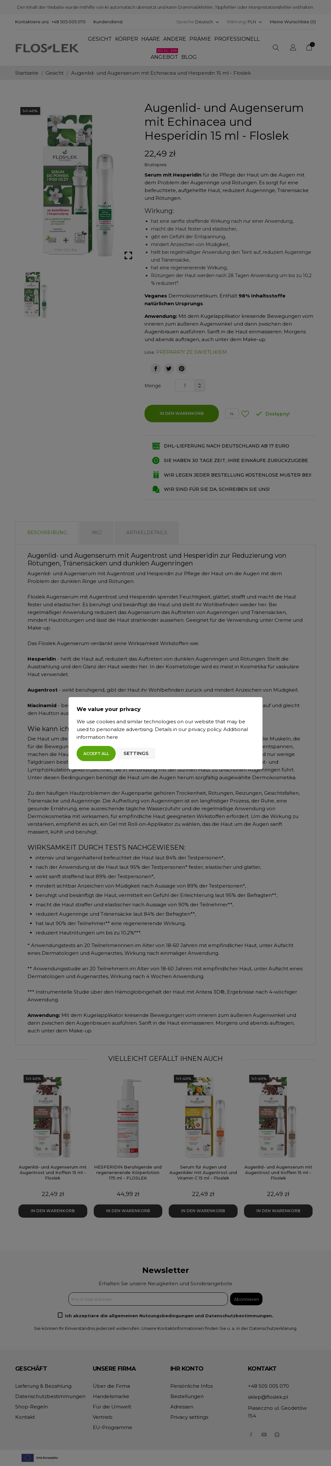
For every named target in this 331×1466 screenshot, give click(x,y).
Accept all (96, 753)
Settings (136, 753)
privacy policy (204, 729)
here (112, 737)
